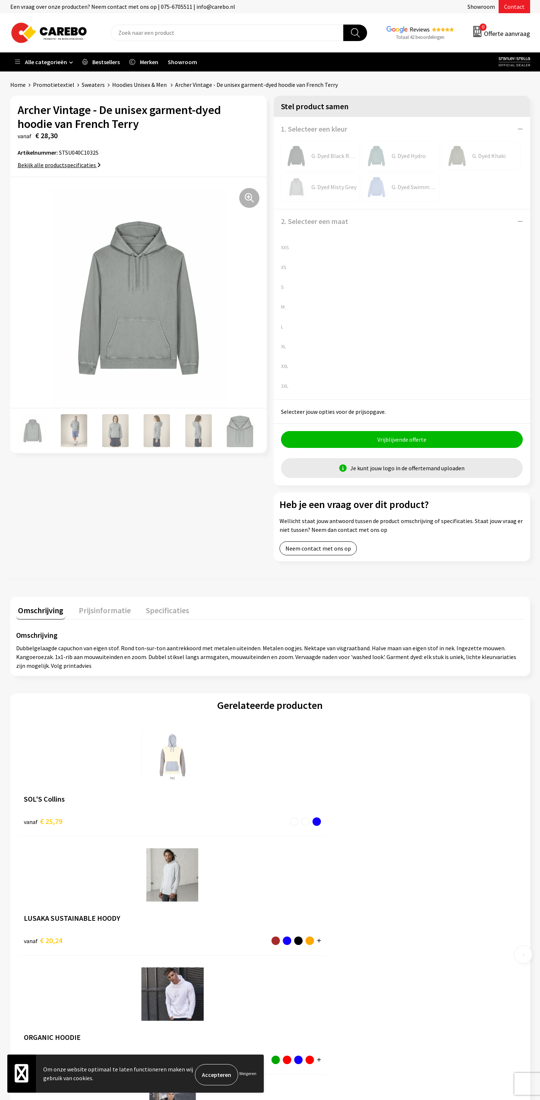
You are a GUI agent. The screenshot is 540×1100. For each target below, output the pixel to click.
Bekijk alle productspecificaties (59, 165)
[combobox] (227, 33)
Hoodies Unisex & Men (140, 84)
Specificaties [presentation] (157, 610)
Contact (514, 6)
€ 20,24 (170, 821)
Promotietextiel (53, 84)
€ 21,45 (424, 821)
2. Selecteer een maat (314, 221)
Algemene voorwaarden (180, 928)
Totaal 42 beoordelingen (420, 37)
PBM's (416, 917)
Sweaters (93, 84)
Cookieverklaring (171, 950)
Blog (285, 917)
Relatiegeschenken (432, 939)
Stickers (418, 961)
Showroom (481, 6)
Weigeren (247, 1074)
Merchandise (295, 939)
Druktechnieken (170, 972)
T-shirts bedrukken (303, 928)
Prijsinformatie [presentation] (99, 610)
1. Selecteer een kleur (314, 128)
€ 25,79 (43, 821)
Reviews (420, 29)
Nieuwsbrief (294, 961)
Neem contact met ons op (318, 550)
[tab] (39, 612)
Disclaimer (163, 983)
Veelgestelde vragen (175, 939)
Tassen (417, 950)
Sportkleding (424, 928)
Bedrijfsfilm (294, 950)
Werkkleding (424, 905)
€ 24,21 (297, 821)
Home (18, 84)
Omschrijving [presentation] (39, 610)
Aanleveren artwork (175, 905)
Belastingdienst (170, 894)
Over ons (290, 905)
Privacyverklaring (172, 961)
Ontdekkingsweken (303, 894)
